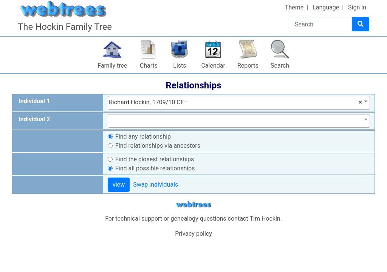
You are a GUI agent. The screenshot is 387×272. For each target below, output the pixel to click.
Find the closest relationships (154, 159)
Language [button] (326, 7)
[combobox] (239, 103)
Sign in (357, 7)
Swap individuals (155, 184)
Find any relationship (143, 136)
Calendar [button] (213, 65)
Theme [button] (294, 7)
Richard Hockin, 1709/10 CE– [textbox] (235, 102)
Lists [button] (179, 65)
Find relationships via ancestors (157, 145)
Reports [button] (248, 65)
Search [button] (280, 65)
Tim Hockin (264, 218)
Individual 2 (34, 119)
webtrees (193, 205)
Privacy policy (193, 233)
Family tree (112, 65)
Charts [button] (149, 65)
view (119, 184)
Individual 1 (34, 101)
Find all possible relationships (155, 168)
